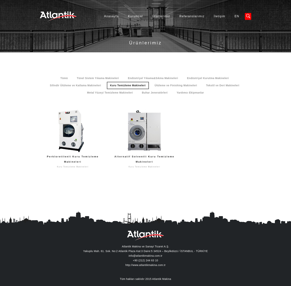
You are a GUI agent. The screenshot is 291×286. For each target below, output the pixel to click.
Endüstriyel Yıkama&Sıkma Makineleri (153, 78)
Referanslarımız (192, 16)
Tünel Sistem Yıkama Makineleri (98, 78)
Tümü (64, 78)
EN (237, 16)
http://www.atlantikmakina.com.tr (145, 265)
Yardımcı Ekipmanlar (190, 92)
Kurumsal (135, 16)
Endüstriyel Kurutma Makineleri (208, 78)
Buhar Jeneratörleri (155, 92)
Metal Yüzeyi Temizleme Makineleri (110, 92)
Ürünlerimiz (161, 16)
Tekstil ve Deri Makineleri (222, 85)
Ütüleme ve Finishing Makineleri (176, 85)
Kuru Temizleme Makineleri (128, 85)
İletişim (219, 16)
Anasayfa (111, 16)
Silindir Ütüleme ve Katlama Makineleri (75, 85)
